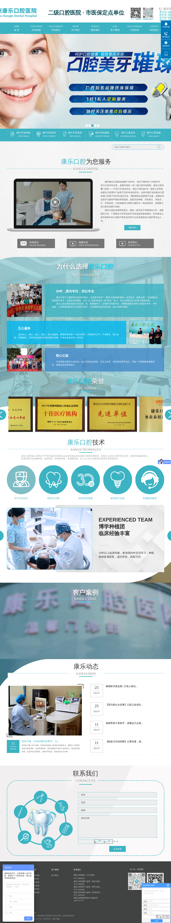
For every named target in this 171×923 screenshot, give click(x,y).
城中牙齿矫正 (34, 879)
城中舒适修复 (34, 886)
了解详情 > (132, 227)
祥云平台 (38, 919)
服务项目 (95, 26)
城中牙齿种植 (34, 875)
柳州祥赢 (56, 919)
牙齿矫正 (56, 26)
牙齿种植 (36, 26)
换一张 (115, 841)
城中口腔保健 (34, 892)
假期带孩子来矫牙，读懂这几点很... (124, 723)
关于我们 (76, 26)
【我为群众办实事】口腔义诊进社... (124, 704)
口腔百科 (135, 26)
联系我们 (154, 26)
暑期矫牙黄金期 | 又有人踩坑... (121, 686)
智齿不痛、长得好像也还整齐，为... (40, 741)
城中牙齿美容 (34, 882)
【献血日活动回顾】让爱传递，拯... (124, 741)
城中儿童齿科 (34, 889)
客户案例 (115, 26)
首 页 (16, 26)
